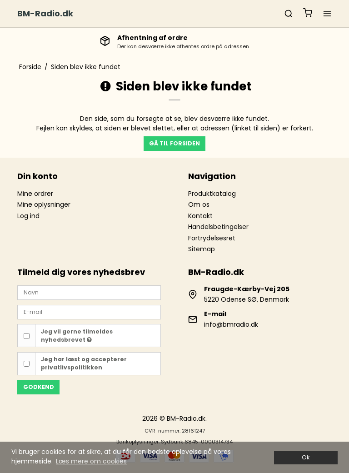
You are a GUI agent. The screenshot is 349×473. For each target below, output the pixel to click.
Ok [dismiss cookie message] (305, 457)
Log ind (28, 215)
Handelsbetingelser (218, 226)
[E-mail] (89, 311)
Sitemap (201, 249)
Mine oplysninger (43, 204)
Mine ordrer (35, 193)
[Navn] (89, 292)
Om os (198, 204)
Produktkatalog (212, 193)
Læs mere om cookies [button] (91, 461)
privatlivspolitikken (71, 367)
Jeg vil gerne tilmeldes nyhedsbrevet (77, 336)
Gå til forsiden (174, 143)
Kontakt (200, 215)
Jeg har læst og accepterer (84, 363)
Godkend (38, 387)
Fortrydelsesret (211, 238)
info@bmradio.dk (231, 324)
